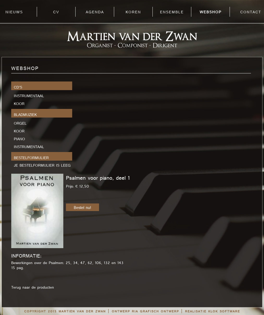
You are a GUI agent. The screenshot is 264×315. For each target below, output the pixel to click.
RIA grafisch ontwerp (155, 311)
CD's (18, 87)
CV (56, 12)
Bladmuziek (25, 115)
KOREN (133, 12)
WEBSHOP (211, 12)
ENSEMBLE (172, 12)
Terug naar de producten (32, 287)
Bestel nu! (82, 208)
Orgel (20, 122)
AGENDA (95, 12)
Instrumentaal (29, 95)
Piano (19, 138)
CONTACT (250, 12)
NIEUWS (14, 12)
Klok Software (224, 311)
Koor (19, 103)
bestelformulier (31, 158)
